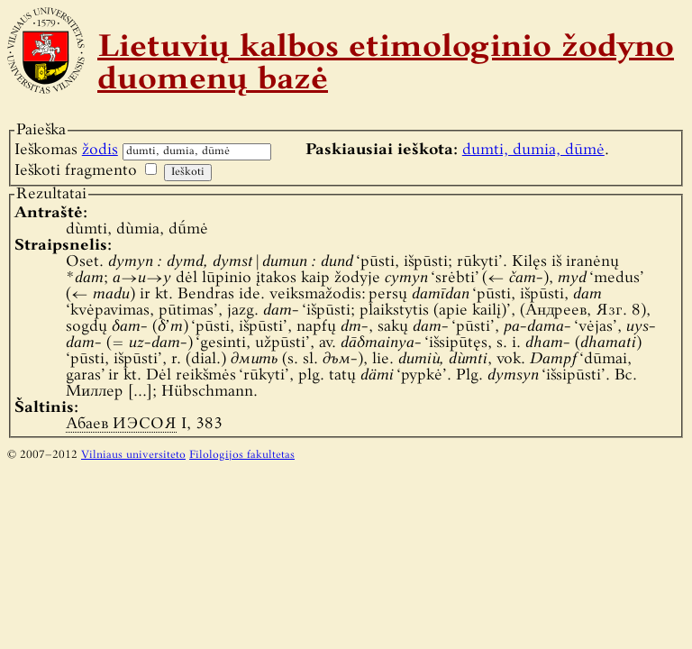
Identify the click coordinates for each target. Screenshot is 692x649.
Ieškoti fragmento (75, 170)
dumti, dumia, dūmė (533, 150)
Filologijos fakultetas (242, 455)
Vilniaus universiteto (133, 455)
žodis (100, 150)
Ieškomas (66, 150)
